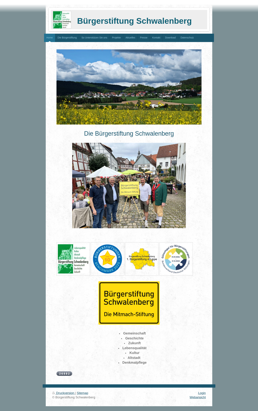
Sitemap (82, 393)
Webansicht (198, 397)
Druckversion (63, 393)
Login (202, 393)
